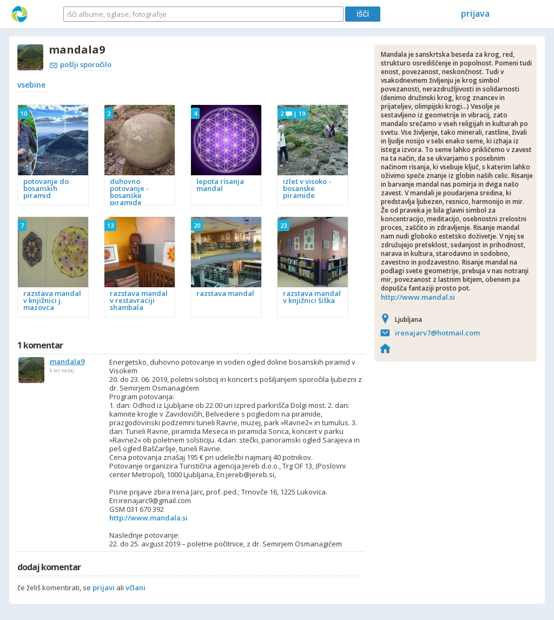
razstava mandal (225, 293)
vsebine (31, 85)
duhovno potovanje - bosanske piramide (129, 191)
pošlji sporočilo (80, 64)
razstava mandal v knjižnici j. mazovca (52, 300)
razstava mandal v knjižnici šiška (312, 296)
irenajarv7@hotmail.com (437, 333)
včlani (136, 587)
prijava (475, 13)
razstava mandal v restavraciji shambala (139, 300)
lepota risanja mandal (220, 184)
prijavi (104, 587)
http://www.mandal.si (418, 297)
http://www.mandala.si (148, 518)
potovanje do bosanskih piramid (46, 188)
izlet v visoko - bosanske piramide (307, 188)
